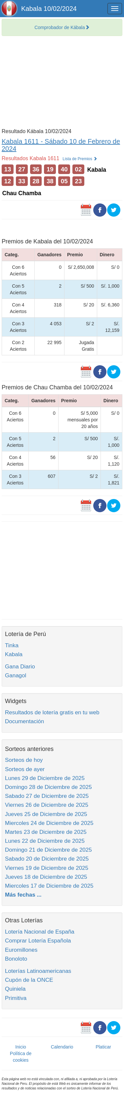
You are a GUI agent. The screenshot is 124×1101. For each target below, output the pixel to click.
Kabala (13, 654)
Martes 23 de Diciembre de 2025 (46, 832)
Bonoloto (16, 959)
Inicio (20, 1046)
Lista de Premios (79, 159)
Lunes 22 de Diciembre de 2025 (45, 841)
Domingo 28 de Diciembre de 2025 (48, 787)
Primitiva (15, 998)
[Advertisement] (62, 84)
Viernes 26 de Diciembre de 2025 (46, 805)
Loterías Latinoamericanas (38, 971)
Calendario (62, 1046)
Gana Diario (20, 666)
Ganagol (15, 675)
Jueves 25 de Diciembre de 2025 (46, 814)
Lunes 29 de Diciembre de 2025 (45, 778)
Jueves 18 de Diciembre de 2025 (46, 877)
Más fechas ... (23, 895)
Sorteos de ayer (25, 769)
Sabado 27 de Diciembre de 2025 (47, 796)
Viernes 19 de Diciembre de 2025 (46, 868)
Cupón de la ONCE (29, 980)
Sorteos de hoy (24, 760)
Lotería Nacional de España (39, 932)
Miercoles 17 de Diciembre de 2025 (49, 886)
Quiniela (15, 989)
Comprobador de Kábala (62, 27)
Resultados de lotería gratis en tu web (52, 712)
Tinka (12, 645)
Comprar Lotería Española (38, 941)
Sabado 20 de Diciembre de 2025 (47, 859)
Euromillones (21, 950)
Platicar (103, 1046)
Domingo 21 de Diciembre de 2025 (48, 850)
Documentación (24, 721)
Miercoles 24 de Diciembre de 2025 (49, 823)
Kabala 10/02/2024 (49, 8)
